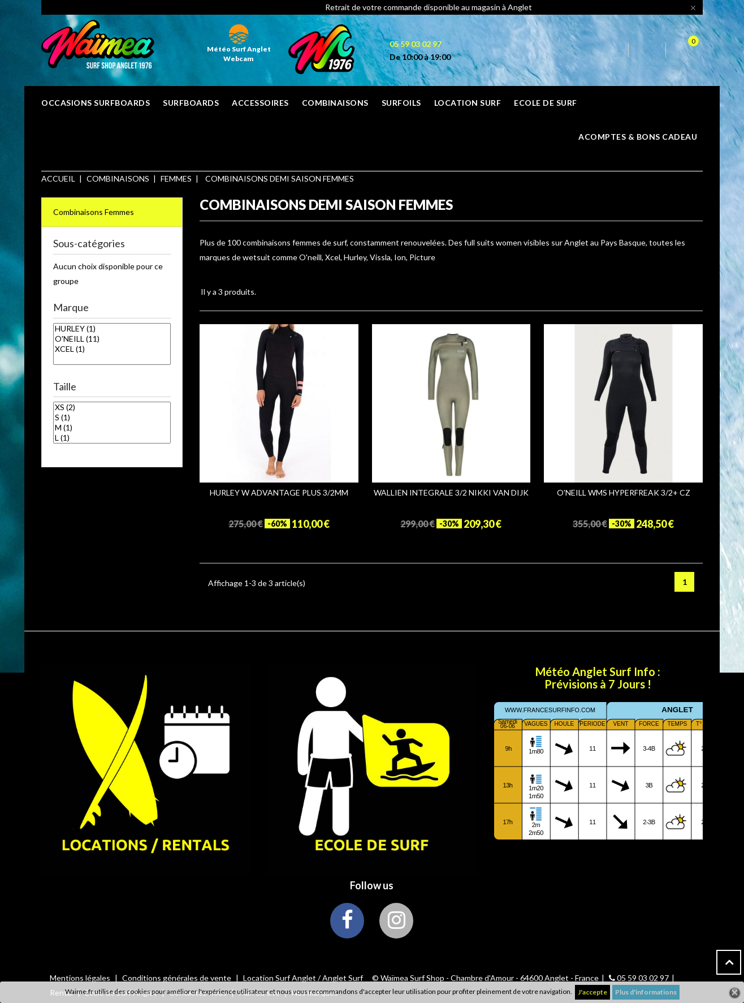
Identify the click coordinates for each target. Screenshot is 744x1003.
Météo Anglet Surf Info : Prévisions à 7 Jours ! (597, 678)
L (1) (112, 438)
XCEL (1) (112, 349)
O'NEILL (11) (112, 339)
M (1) (112, 428)
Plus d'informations (646, 992)
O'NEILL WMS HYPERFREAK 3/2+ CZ (623, 492)
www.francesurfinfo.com (550, 710)
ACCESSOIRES (260, 102)
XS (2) (112, 407)
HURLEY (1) (112, 329)
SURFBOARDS (191, 102)
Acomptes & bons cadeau (637, 136)
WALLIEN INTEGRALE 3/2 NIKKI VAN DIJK (451, 492)
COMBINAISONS (335, 102)
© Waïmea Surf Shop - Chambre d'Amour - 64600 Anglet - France (485, 978)
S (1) (112, 417)
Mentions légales (81, 978)
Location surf (467, 102)
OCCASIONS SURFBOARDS (95, 102)
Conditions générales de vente (177, 978)
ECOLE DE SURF (545, 102)
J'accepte (592, 992)
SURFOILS (401, 102)
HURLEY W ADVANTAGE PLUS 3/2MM (279, 492)
